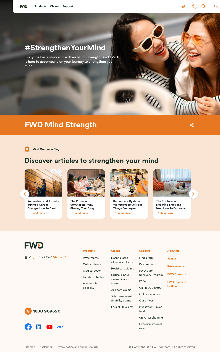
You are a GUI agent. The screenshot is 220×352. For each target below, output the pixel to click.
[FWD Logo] (23, 6)
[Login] (182, 6)
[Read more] (45, 213)
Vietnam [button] (58, 257)
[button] (40, 6)
